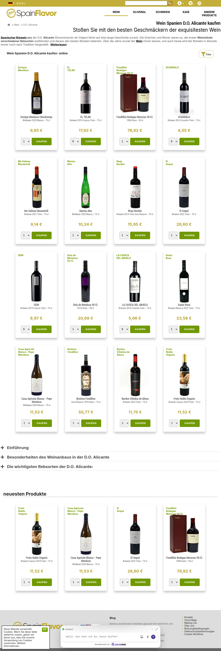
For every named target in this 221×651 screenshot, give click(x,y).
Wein (139, 41)
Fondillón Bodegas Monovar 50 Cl (124, 70)
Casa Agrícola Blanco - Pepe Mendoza (26, 352)
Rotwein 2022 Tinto (181, 214)
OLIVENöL (139, 12)
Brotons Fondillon (73, 350)
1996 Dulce (131, 120)
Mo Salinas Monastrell (24, 163)
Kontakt (188, 617)
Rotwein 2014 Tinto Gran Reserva (131, 214)
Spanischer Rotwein (14, 37)
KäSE (186, 12)
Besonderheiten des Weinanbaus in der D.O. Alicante (55, 457)
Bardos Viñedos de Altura (123, 352)
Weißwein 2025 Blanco (33, 120)
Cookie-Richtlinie (193, 634)
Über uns (189, 625)
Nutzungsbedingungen (197, 628)
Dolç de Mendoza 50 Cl (72, 258)
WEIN (116, 12)
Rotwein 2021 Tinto (33, 214)
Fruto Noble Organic (170, 352)
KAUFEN (41, 141)
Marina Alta (71, 163)
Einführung (15, 448)
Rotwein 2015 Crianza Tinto (33, 308)
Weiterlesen (58, 44)
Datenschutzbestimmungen (199, 631)
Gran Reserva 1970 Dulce (83, 402)
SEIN (20, 255)
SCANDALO (172, 67)
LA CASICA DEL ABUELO (123, 256)
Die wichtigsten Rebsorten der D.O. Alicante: (47, 467)
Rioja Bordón (120, 163)
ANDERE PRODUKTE (209, 13)
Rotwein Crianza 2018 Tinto (181, 402)
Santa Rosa (169, 256)
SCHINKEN (163, 12)
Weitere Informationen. (14, 644)
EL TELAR (71, 69)
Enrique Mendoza (23, 69)
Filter (206, 54)
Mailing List (190, 622)
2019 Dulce (82, 308)
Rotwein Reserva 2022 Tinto (181, 308)
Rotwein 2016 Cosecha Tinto (181, 120)
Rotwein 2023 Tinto (132, 402)
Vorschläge (190, 620)
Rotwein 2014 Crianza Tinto (82, 120)
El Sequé (169, 163)
